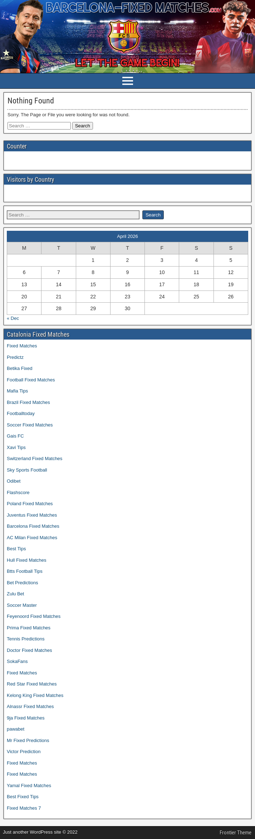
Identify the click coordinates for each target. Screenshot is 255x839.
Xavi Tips (16, 447)
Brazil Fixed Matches (28, 402)
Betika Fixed (20, 368)
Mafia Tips (17, 391)
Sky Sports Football (27, 470)
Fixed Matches (22, 345)
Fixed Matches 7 (24, 808)
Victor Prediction (23, 751)
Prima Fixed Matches (28, 627)
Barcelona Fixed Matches (33, 526)
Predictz (15, 357)
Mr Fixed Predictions (28, 740)
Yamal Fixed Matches (29, 785)
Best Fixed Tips (23, 796)
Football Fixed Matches (31, 379)
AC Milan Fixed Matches (32, 537)
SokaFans (17, 661)
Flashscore (18, 492)
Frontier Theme (235, 832)
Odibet (13, 481)
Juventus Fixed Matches (32, 515)
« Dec (13, 318)
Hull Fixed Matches (26, 560)
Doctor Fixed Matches (29, 650)
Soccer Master (22, 605)
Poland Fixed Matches (30, 503)
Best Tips (16, 548)
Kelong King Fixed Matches (35, 695)
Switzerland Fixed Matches (34, 458)
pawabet (15, 729)
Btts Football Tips (25, 571)
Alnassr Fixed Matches (30, 706)
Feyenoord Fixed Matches (33, 616)
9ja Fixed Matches (26, 718)
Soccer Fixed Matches (30, 425)
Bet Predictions (22, 582)
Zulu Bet (15, 593)
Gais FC (15, 436)
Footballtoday (21, 413)
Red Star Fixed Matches (32, 684)
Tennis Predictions (26, 639)
